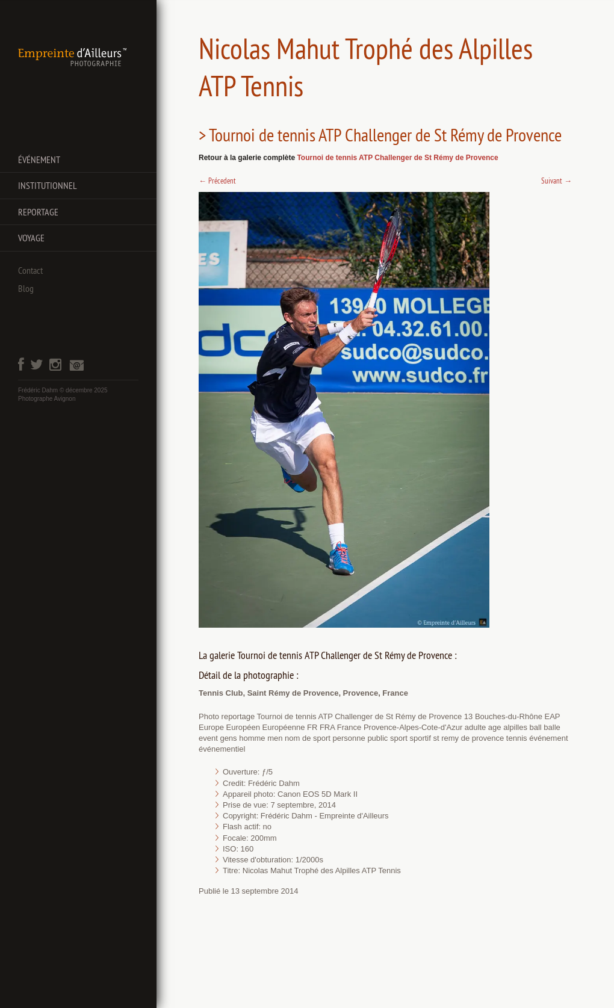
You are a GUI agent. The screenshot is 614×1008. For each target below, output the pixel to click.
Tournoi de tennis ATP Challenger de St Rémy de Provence (397, 157)
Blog (26, 288)
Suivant (556, 180)
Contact (30, 270)
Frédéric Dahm (38, 390)
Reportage (38, 212)
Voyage (31, 238)
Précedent (217, 180)
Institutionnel (47, 185)
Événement (39, 159)
